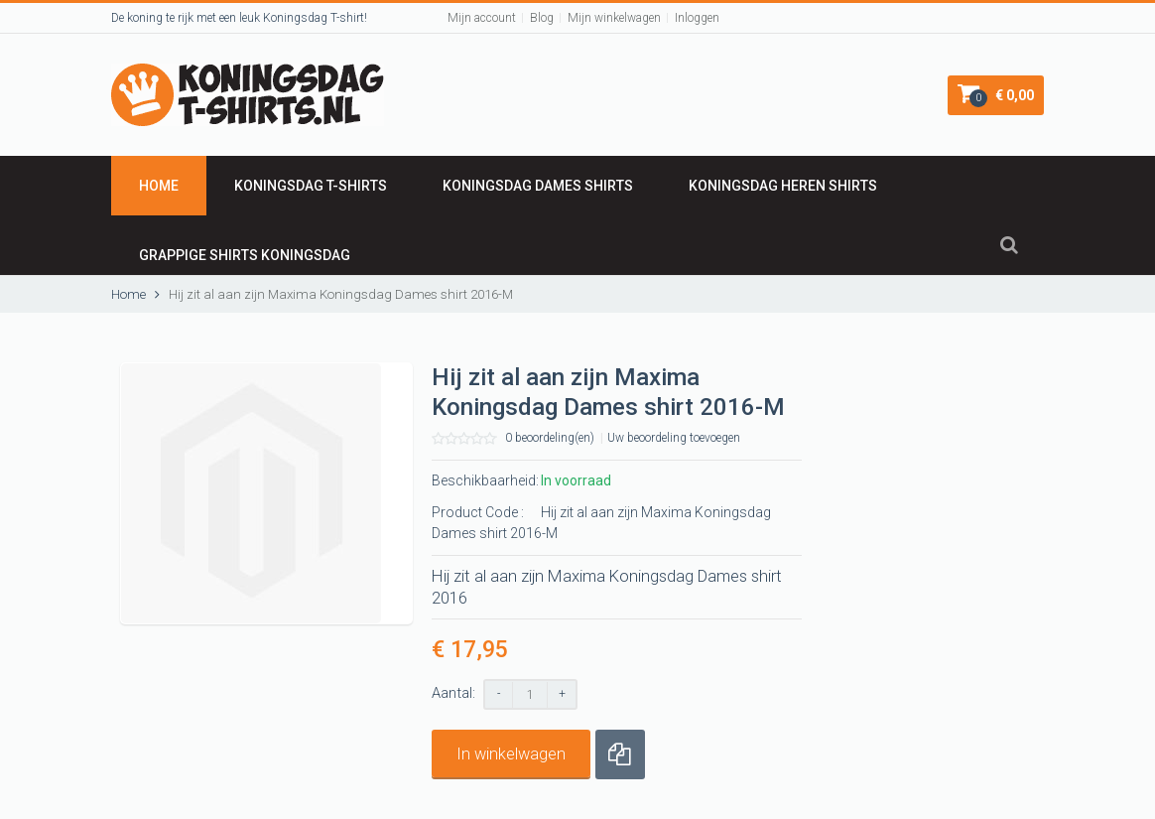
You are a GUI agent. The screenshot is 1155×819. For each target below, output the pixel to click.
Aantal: (453, 693)
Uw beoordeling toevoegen (673, 438)
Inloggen (697, 18)
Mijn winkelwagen (614, 18)
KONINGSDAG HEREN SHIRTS (783, 186)
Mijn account (482, 18)
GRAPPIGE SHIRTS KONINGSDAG (244, 255)
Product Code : (478, 512)
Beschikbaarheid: (485, 480)
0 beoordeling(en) (549, 438)
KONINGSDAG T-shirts (310, 186)
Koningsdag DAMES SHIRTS (538, 186)
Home (159, 186)
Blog (542, 18)
